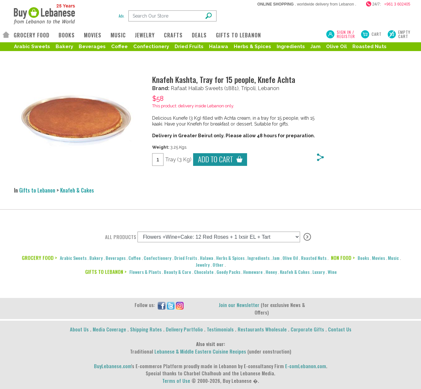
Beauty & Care (177, 271)
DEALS (199, 35)
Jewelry (203, 264)
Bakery (64, 46)
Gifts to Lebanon (37, 190)
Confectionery (151, 46)
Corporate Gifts (307, 329)
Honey (271, 271)
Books (363, 257)
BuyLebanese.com (112, 365)
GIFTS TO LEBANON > (105, 271)
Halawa (218, 46)
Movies (378, 257)
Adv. (122, 16)
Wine (332, 271)
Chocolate (204, 271)
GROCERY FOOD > (39, 257)
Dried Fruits (189, 46)
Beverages (92, 46)
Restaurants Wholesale (262, 329)
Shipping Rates (146, 329)
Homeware (253, 271)
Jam (315, 46)
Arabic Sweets (32, 46)
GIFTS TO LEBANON (238, 35)
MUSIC (118, 35)
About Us (79, 329)
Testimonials (220, 329)
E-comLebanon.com (305, 365)
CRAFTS (173, 35)
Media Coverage (109, 329)
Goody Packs (228, 271)
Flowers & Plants (145, 271)
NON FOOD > (343, 257)
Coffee (119, 46)
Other (218, 264)
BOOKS (67, 35)
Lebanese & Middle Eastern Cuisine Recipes (200, 351)
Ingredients (291, 46)
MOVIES (92, 35)
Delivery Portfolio (184, 329)
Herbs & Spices (252, 46)
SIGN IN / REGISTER (346, 34)
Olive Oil (336, 46)
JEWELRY (145, 35)
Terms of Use (176, 380)
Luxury (318, 271)
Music (393, 257)
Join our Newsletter (239, 304)
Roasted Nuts (369, 46)
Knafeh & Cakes (77, 190)
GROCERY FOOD (31, 35)
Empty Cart (404, 34)
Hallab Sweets (205, 88)
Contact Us (339, 329)
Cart (377, 34)
